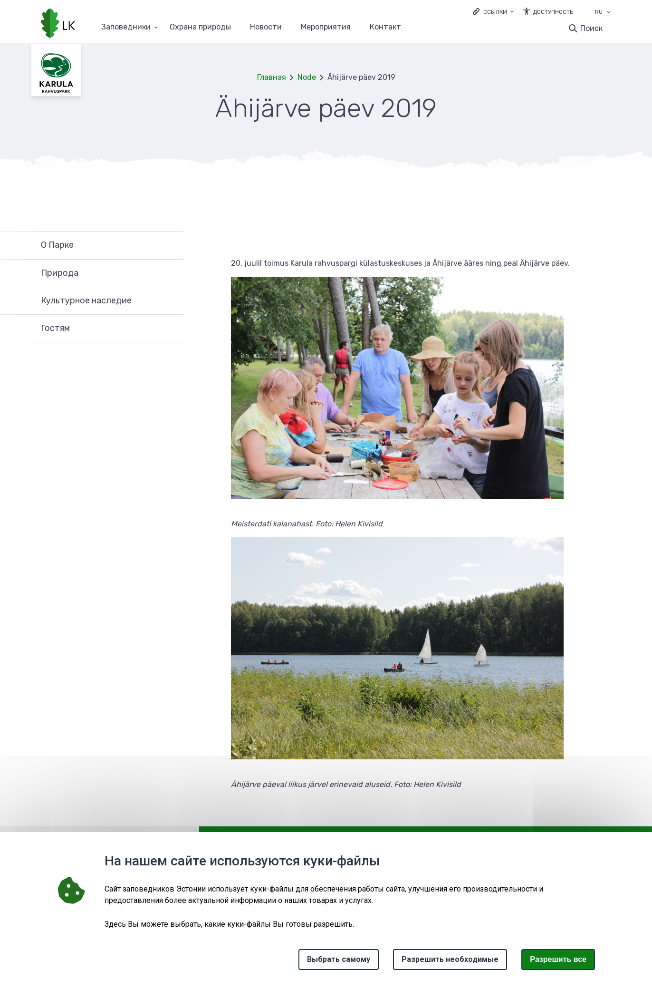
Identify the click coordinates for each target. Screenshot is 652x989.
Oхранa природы (200, 27)
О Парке (57, 245)
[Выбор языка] (608, 13)
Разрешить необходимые (450, 959)
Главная (271, 77)
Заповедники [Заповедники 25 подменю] (126, 27)
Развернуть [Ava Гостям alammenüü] (171, 328)
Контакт (385, 27)
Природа (59, 273)
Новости (266, 27)
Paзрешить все (558, 959)
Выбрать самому (338, 959)
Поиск (591, 28)
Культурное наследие (86, 300)
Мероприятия (326, 27)
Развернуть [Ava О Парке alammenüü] (171, 245)
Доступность (553, 12)
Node (306, 77)
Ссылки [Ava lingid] (495, 12)
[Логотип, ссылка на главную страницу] (58, 24)
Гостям (55, 328)
